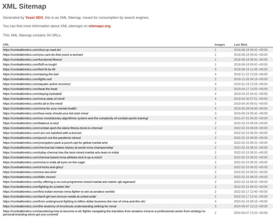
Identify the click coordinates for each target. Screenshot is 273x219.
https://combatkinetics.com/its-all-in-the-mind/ (33, 103)
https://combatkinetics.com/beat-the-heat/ (30, 88)
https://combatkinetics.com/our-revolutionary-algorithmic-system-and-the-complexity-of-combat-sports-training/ (75, 118)
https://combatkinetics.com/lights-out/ (27, 79)
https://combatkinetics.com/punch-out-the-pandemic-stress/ (42, 137)
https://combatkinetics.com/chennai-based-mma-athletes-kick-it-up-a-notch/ (52, 157)
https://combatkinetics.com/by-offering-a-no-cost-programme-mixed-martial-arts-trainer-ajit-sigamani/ (69, 181)
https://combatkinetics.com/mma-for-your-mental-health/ (40, 108)
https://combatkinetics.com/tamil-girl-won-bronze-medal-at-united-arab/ (49, 196)
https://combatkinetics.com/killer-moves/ (29, 177)
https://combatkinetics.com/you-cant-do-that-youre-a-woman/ (43, 54)
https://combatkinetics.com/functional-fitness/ (32, 59)
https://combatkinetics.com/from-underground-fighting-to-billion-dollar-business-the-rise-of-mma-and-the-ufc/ (74, 201)
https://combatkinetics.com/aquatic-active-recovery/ (36, 84)
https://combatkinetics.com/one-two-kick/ (29, 172)
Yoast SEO (34, 17)
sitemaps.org (99, 26)
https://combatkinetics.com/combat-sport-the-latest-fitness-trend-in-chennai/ (52, 128)
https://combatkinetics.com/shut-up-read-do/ (32, 49)
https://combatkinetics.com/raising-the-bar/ (31, 74)
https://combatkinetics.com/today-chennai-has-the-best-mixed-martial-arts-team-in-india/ (61, 152)
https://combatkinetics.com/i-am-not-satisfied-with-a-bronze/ (42, 132)
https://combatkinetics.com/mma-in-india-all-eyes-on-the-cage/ (44, 162)
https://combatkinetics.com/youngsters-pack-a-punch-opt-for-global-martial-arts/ (55, 142)
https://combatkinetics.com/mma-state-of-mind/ (34, 98)
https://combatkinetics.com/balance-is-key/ (31, 123)
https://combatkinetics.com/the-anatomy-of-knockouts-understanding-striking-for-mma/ (59, 206)
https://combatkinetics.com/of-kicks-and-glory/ (33, 167)
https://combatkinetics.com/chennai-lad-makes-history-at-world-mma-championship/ (58, 147)
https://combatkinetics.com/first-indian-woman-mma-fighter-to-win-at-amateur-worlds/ (59, 191)
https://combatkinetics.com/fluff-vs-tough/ (30, 64)
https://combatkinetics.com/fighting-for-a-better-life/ (36, 186)
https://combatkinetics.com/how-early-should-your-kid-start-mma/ (45, 113)
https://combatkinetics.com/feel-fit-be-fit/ (29, 69)
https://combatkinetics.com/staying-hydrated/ (32, 93)
